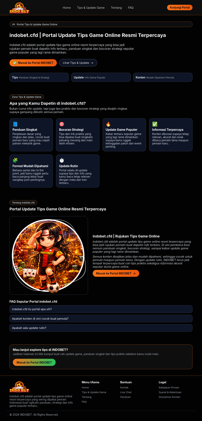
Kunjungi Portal (180, 7)
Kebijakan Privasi (169, 387)
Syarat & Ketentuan (170, 392)
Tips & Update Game (91, 7)
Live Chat (126, 392)
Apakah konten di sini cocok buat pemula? (40, 318)
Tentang (116, 7)
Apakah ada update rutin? (29, 328)
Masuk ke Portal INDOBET (34, 362)
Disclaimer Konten (169, 397)
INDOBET (170, 260)
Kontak (124, 387)
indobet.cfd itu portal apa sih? (32, 309)
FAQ (131, 7)
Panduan (125, 397)
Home (67, 7)
